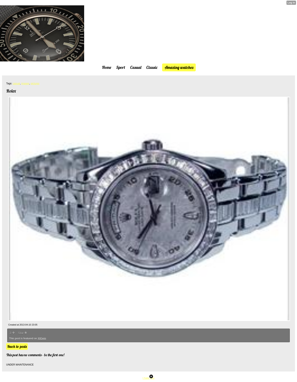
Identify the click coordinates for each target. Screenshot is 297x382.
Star (22, 333)
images (25, 83)
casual (16, 83)
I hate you (148, 378)
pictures (35, 83)
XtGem (42, 338)
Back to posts (17, 346)
